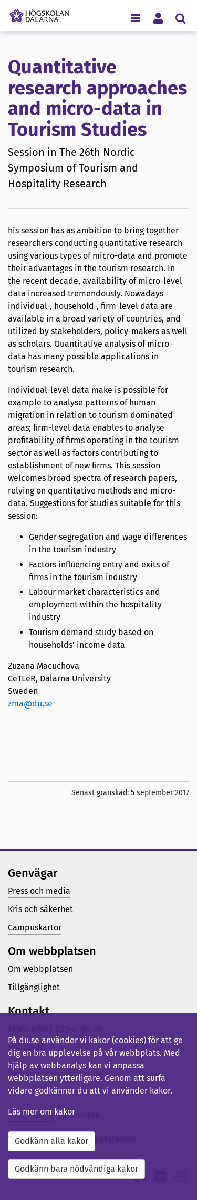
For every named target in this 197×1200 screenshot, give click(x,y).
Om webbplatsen (40, 969)
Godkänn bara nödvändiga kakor (76, 1169)
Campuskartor (34, 928)
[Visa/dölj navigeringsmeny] (135, 17)
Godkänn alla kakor (51, 1141)
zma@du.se (30, 704)
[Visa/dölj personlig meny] (158, 17)
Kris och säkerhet (40, 909)
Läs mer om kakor (41, 1112)
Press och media (39, 891)
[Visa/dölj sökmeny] (180, 17)
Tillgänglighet (34, 987)
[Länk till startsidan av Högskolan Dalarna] (39, 13)
